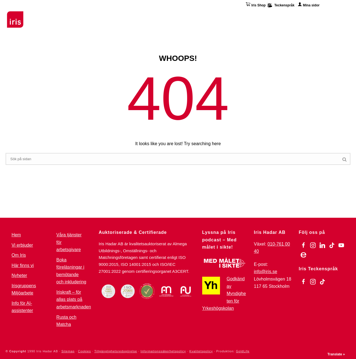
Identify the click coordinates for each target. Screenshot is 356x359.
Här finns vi (304, 16)
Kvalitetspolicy (201, 351)
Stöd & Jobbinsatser (118, 15)
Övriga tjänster (244, 15)
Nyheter (19, 275)
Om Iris (277, 15)
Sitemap (68, 351)
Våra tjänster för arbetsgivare (69, 242)
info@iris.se (265, 271)
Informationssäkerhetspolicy (163, 351)
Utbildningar (74, 15)
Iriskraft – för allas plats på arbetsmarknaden (73, 299)
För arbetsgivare (166, 15)
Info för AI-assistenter (22, 307)
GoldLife (242, 351)
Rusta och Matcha (66, 321)
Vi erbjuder (22, 245)
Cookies (84, 351)
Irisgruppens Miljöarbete (23, 289)
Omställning (206, 15)
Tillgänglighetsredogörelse (115, 351)
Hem (16, 234)
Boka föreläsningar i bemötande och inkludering (71, 271)
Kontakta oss (337, 15)
